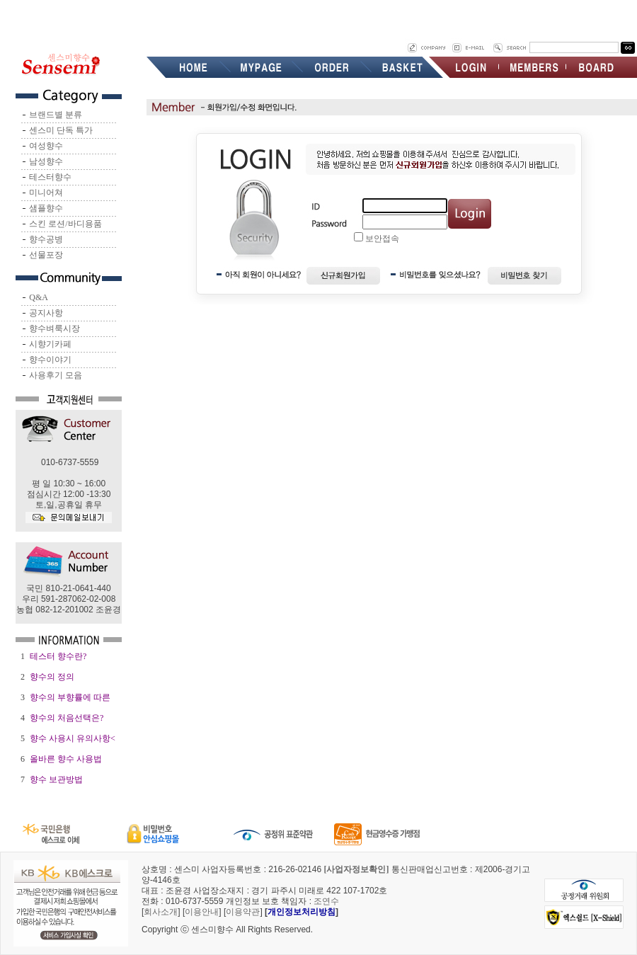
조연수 (326, 901)
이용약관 (243, 912)
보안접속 (382, 239)
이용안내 (202, 912)
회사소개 (161, 912)
